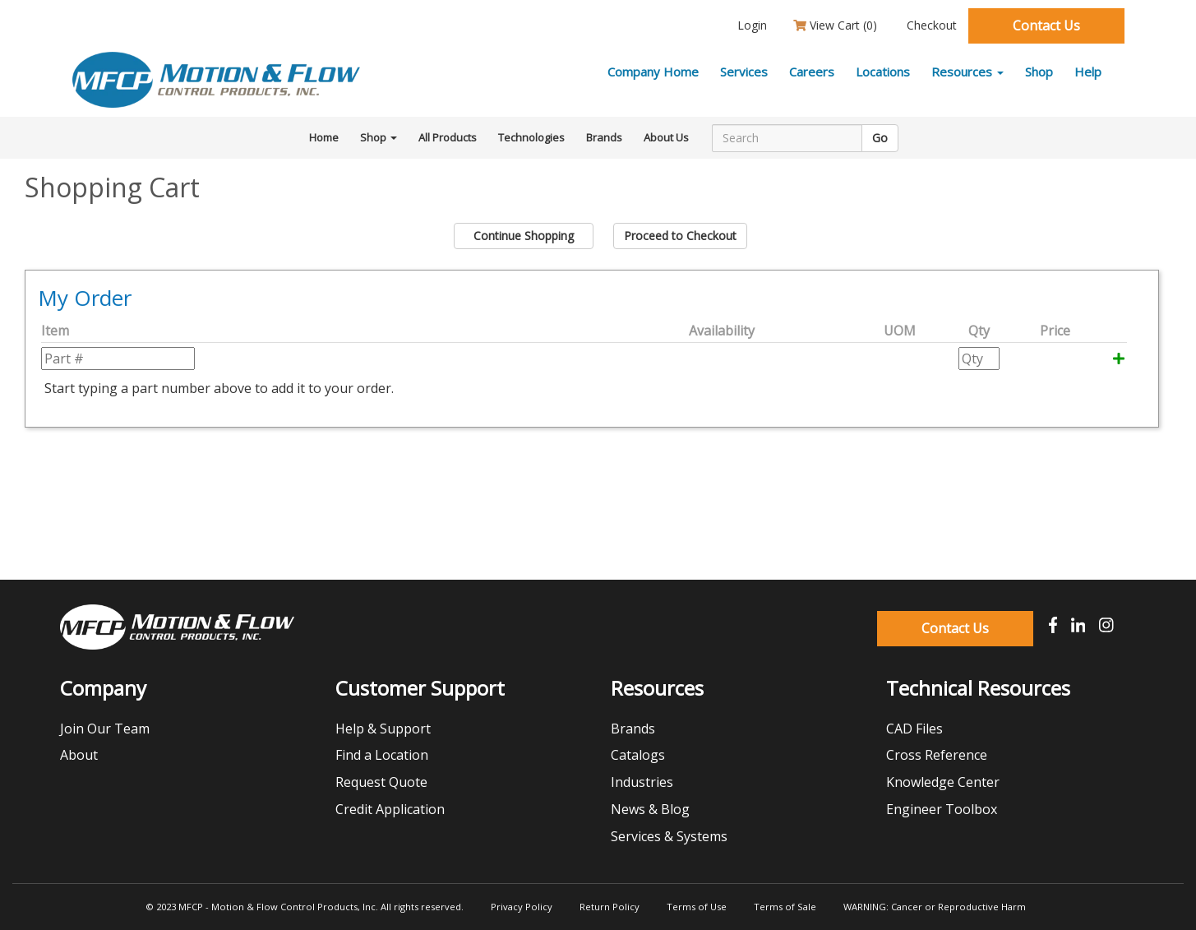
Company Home (653, 71)
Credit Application (390, 809)
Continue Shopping (523, 235)
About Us (666, 137)
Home (324, 137)
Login (750, 25)
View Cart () (835, 25)
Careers (811, 71)
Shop (1039, 71)
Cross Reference (936, 755)
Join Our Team (105, 728)
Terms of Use (697, 906)
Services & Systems (669, 836)
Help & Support (383, 728)
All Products (447, 137)
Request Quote (381, 782)
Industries (642, 782)
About (79, 755)
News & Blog (650, 809)
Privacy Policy (521, 906)
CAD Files (914, 728)
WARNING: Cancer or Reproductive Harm (934, 906)
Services (744, 71)
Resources (967, 71)
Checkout (930, 25)
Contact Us (1046, 25)
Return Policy (610, 906)
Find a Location (381, 755)
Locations (883, 71)
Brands (604, 137)
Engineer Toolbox (941, 809)
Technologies (531, 137)
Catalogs (638, 755)
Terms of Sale (785, 906)
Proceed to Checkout (680, 235)
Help (1087, 71)
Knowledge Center (943, 782)
